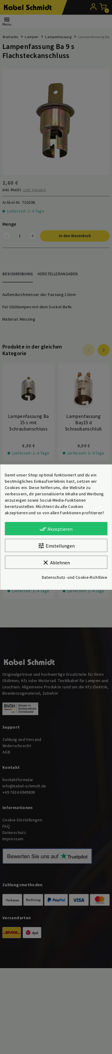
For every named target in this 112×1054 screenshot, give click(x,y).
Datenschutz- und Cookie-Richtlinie (74, 577)
